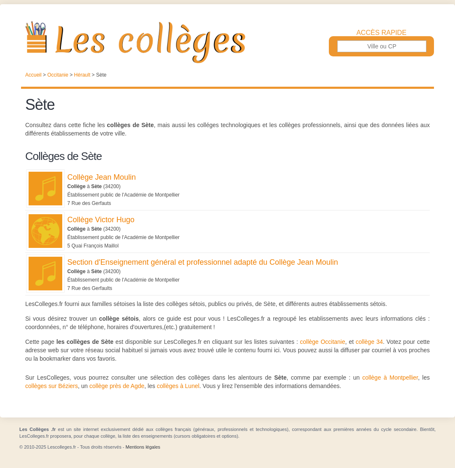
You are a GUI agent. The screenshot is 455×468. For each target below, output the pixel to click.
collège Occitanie (322, 341)
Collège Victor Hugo (101, 219)
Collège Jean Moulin (101, 177)
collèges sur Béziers (51, 386)
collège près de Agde (117, 386)
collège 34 (369, 341)
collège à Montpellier (390, 377)
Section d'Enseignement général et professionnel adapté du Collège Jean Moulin (202, 262)
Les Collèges (227, 42)
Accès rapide (381, 32)
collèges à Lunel (178, 386)
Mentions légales (142, 446)
